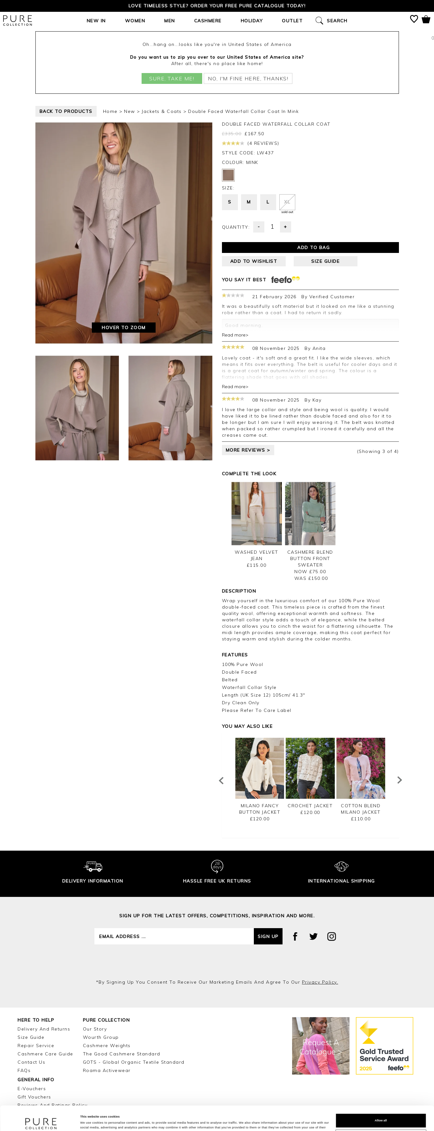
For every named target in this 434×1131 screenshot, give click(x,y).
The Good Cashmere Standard (121, 1054)
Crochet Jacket (310, 806)
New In (96, 21)
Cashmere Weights (107, 1045)
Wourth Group (101, 1037)
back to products (66, 111)
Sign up (268, 936)
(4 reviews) (250, 143)
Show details (89, 1120)
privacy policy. (320, 982)
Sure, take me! (171, 78)
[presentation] (217, 961)
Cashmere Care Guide (45, 1054)
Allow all (381, 1097)
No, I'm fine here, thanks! (248, 78)
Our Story (95, 1029)
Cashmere (208, 21)
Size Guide (31, 1037)
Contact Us (31, 1062)
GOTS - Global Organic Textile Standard (134, 1062)
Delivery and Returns (44, 1029)
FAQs (24, 1070)
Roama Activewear (107, 1070)
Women (135, 21)
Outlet (292, 21)
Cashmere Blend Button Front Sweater (310, 558)
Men (169, 21)
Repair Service (36, 1045)
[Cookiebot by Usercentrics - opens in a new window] (41, 1120)
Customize (381, 1113)
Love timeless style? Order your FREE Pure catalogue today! (217, 6)
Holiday (252, 21)
